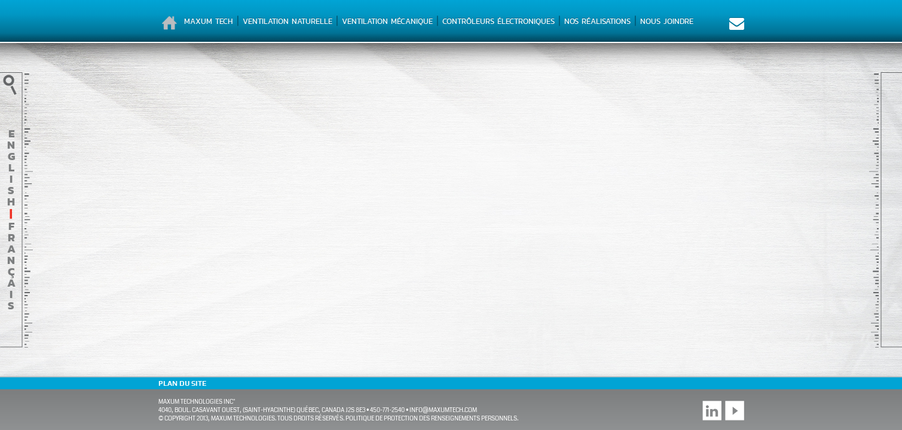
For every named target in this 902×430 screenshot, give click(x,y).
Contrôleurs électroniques (498, 21)
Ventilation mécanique (387, 21)
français (11, 265)
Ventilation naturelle (287, 21)
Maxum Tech (208, 21)
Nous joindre (666, 21)
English (11, 167)
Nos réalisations (597, 21)
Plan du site (182, 383)
